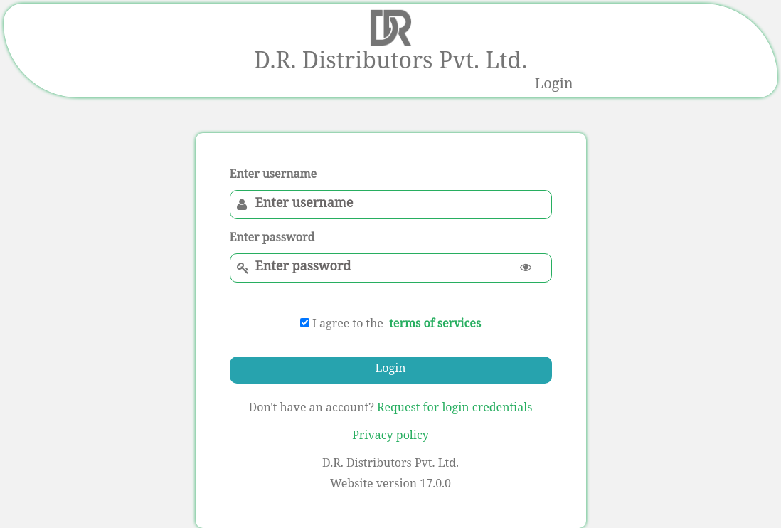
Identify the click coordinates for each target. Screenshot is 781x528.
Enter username (273, 175)
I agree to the (341, 325)
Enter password (272, 239)
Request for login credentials (454, 408)
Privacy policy (390, 436)
